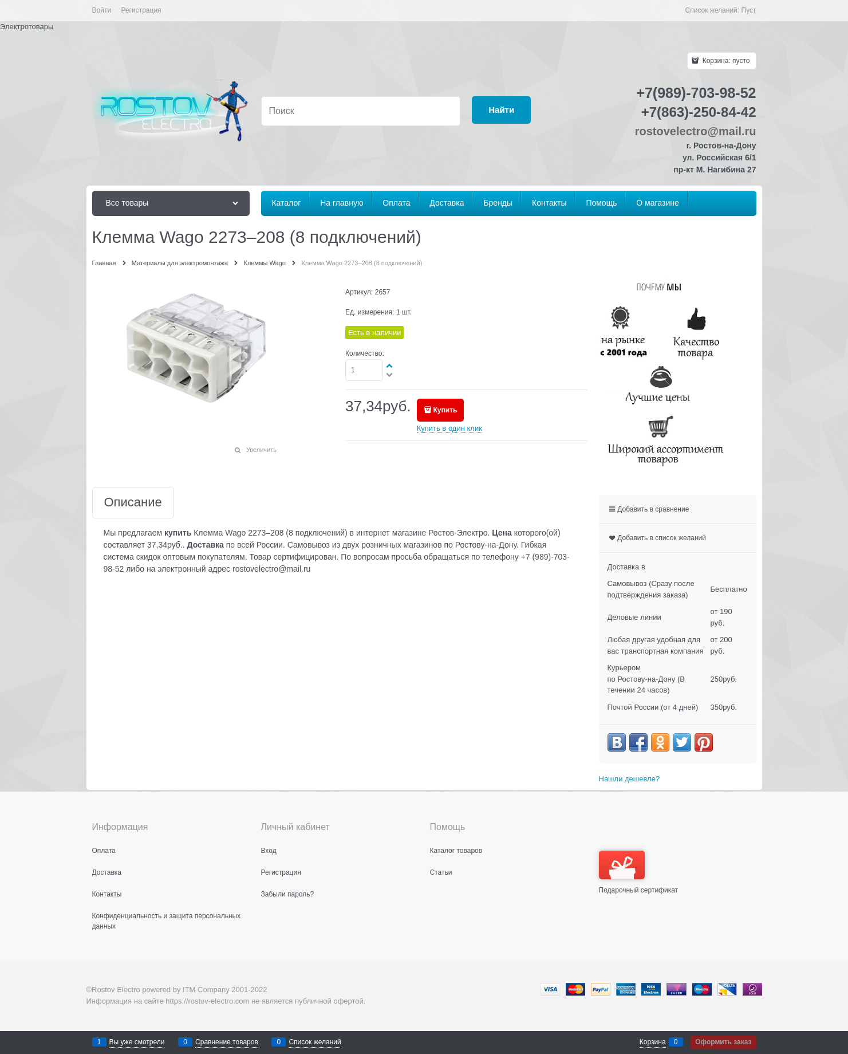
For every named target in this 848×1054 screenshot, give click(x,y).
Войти (102, 10)
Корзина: (725, 61)
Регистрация (141, 10)
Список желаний (315, 1042)
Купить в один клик (449, 428)
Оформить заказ (723, 1042)
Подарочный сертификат (639, 872)
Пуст (748, 10)
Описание (133, 502)
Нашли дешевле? (629, 778)
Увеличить (261, 449)
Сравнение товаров (226, 1042)
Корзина (653, 1042)
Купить (445, 410)
